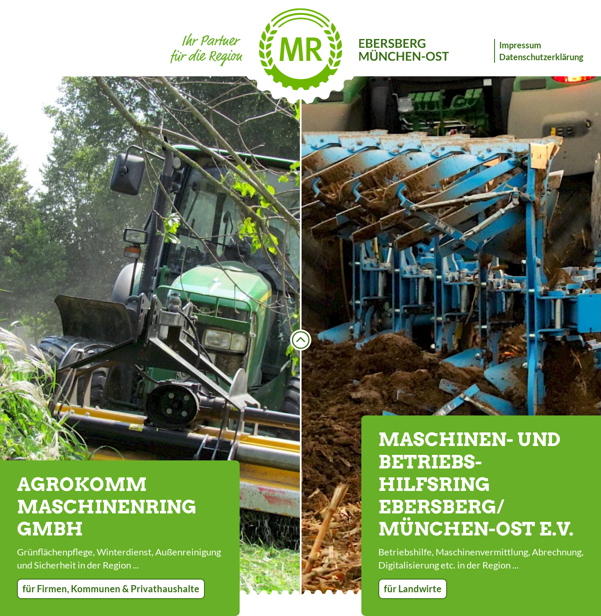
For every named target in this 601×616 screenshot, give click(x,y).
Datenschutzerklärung (541, 57)
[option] (150, 335)
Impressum (520, 45)
